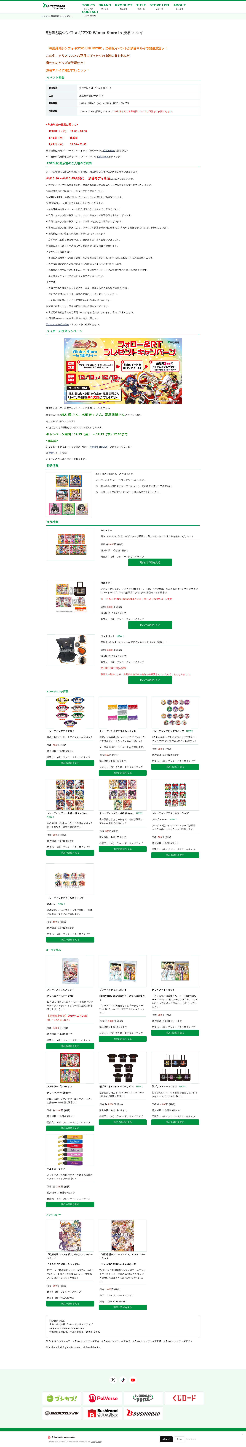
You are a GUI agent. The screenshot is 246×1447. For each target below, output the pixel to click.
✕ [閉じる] (242, 1434)
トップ (44, 16)
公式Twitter (109, 150)
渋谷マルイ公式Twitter (57, 324)
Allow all (166, 1439)
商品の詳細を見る (150, 562)
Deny (179, 1439)
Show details (191, 1439)
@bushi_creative (98, 447)
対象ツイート (55, 453)
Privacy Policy (96, 1442)
